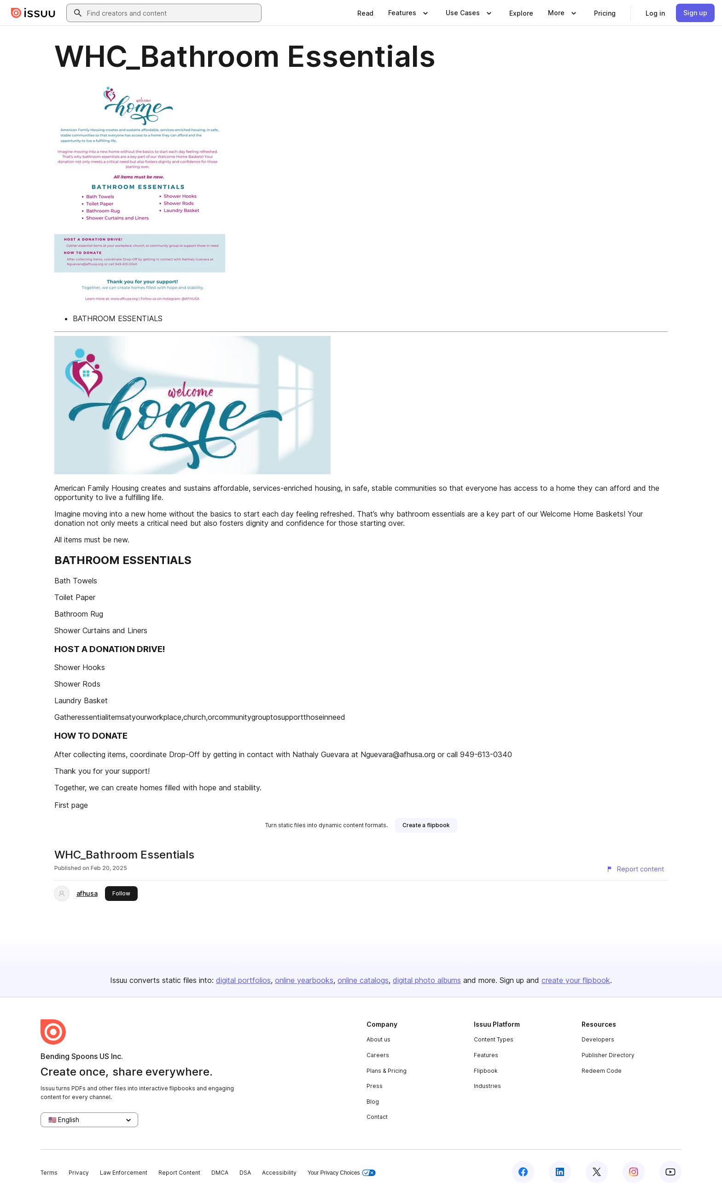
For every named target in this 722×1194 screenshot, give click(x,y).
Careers (378, 1055)
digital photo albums (427, 980)
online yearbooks (304, 980)
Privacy (79, 1172)
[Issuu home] (33, 13)
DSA (245, 1172)
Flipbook (486, 1070)
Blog (373, 1101)
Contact (377, 1116)
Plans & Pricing (387, 1070)
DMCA (219, 1172)
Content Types (493, 1039)
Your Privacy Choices (342, 1173)
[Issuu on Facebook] (523, 1172)
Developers (598, 1039)
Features (486, 1055)
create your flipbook (576, 980)
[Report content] (635, 869)
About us (378, 1039)
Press (375, 1085)
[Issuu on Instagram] (634, 1172)
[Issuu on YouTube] (670, 1172)
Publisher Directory (608, 1055)
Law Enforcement (123, 1172)
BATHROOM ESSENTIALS (118, 318)
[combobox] (172, 13)
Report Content (179, 1172)
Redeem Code (602, 1070)
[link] (365, 13)
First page (71, 805)
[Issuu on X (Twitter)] (597, 1172)
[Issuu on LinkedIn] (560, 1172)
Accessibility (279, 1172)
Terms (49, 1172)
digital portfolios (243, 980)
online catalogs (363, 980)
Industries (487, 1085)
